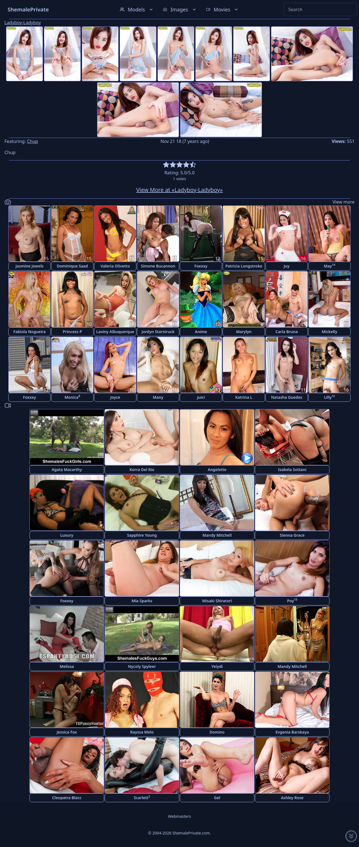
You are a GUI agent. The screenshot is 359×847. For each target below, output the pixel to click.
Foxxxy (200, 266)
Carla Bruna (287, 331)
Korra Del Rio (141, 469)
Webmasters (179, 816)
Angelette (217, 469)
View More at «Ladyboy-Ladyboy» (179, 190)
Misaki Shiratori (217, 600)
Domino (217, 732)
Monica (72, 397)
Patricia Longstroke (243, 266)
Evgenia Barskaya (292, 732)
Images (180, 9)
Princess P (72, 331)
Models (137, 9)
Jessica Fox (67, 732)
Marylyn (244, 331)
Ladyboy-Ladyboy (22, 22)
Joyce (115, 397)
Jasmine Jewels (30, 266)
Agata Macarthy (67, 469)
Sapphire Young (142, 535)
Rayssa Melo (142, 732)
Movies (222, 9)
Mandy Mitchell (217, 535)
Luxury (66, 535)
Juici (201, 397)
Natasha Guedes (286, 397)
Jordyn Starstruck (158, 331)
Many (158, 397)
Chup (32, 141)
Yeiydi (217, 666)
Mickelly (329, 331)
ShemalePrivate (28, 9)
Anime (201, 331)
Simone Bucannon (158, 266)
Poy (292, 600)
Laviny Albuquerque (115, 331)
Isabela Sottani (292, 469)
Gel (217, 797)
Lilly (329, 397)
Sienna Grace (292, 535)
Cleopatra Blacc (66, 797)
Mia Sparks (142, 600)
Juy (287, 266)
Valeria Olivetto (115, 266)
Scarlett (142, 797)
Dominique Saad (72, 266)
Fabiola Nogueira (29, 331)
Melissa (67, 666)
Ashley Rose (292, 797)
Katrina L (243, 397)
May (329, 266)
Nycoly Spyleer (142, 666)
